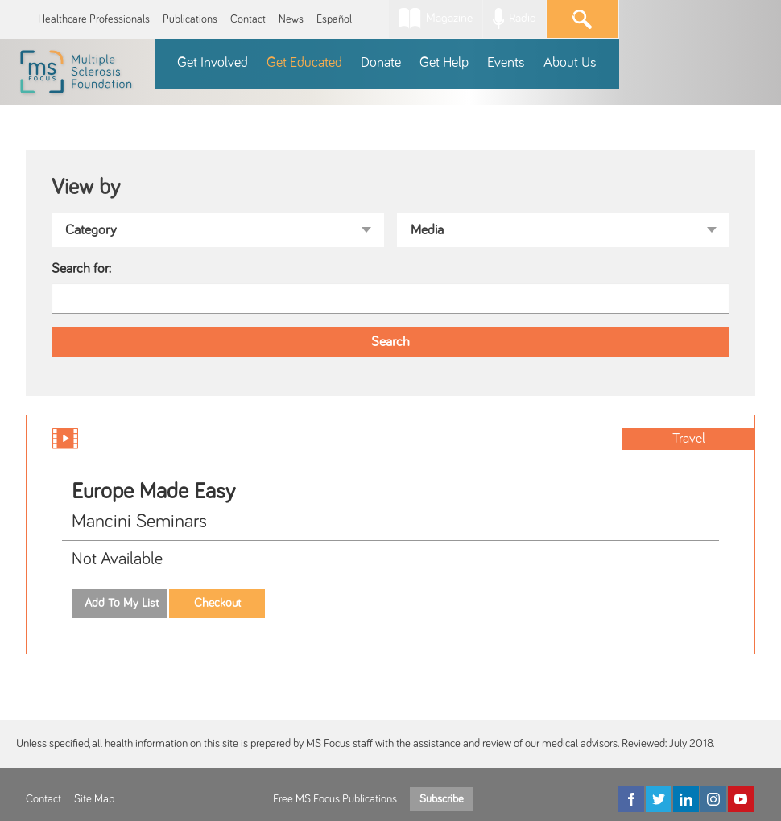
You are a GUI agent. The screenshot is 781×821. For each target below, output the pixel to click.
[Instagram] (713, 799)
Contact (248, 19)
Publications (190, 19)
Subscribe (441, 799)
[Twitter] (658, 799)
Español (334, 19)
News (291, 19)
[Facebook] (631, 799)
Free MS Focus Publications (335, 799)
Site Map (94, 799)
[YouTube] (741, 799)
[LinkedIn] (686, 799)
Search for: (81, 269)
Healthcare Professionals (94, 19)
